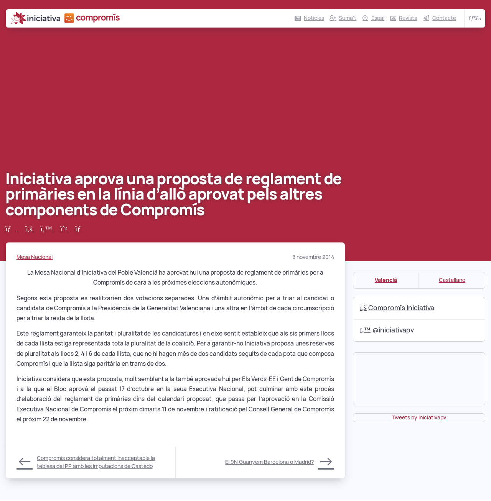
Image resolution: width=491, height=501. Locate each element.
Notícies (314, 18)
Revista (408, 18)
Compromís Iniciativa (397, 307)
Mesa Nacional (34, 257)
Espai (377, 18)
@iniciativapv (387, 330)
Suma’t (347, 18)
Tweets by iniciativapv (419, 417)
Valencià (386, 280)
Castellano (452, 280)
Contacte (444, 18)
